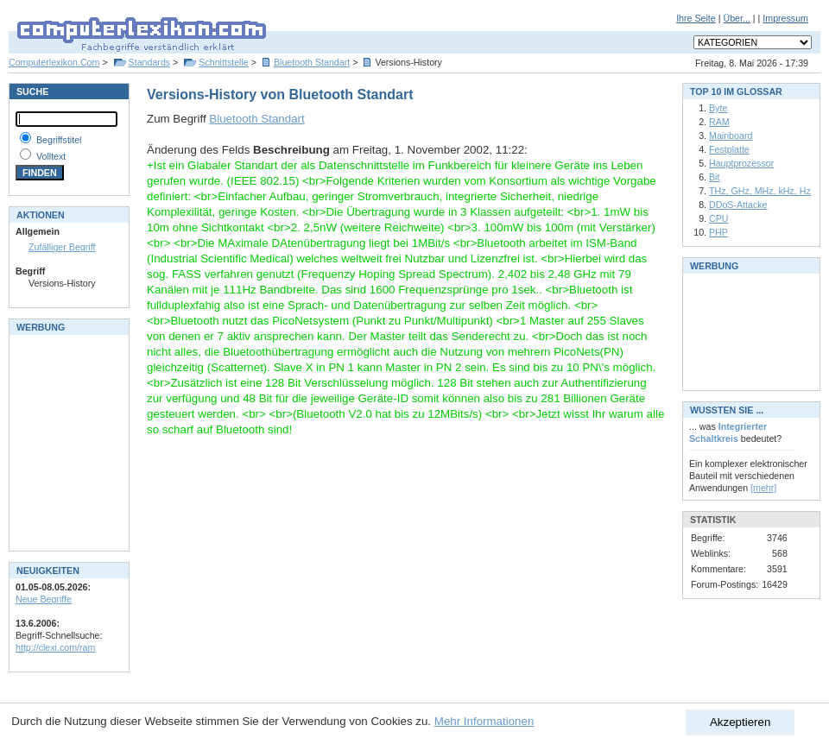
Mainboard (730, 135)
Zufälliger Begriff (61, 247)
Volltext (51, 156)
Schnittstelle (223, 62)
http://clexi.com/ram (55, 647)
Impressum (785, 18)
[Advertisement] (67, 441)
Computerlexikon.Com (54, 62)
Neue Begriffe (44, 599)
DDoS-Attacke (738, 204)
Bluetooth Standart (312, 62)
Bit (714, 177)
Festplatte (729, 149)
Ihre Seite (696, 18)
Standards (150, 62)
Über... (736, 18)
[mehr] (763, 488)
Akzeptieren (740, 722)
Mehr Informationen (484, 721)
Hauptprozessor (741, 163)
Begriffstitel (59, 140)
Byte (718, 108)
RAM (719, 122)
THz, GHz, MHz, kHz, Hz (760, 191)
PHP (718, 232)
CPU (719, 218)
